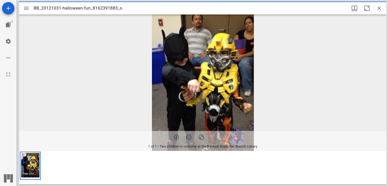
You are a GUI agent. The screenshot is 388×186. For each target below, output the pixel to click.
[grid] (202, 167)
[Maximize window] (367, 8)
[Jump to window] (8, 25)
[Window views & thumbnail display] (354, 8)
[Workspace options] (8, 58)
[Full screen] (8, 74)
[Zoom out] (189, 137)
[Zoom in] (176, 137)
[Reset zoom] (201, 137)
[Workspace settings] (8, 41)
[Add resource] (8, 8)
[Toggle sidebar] (26, 8)
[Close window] (379, 8)
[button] (30, 166)
